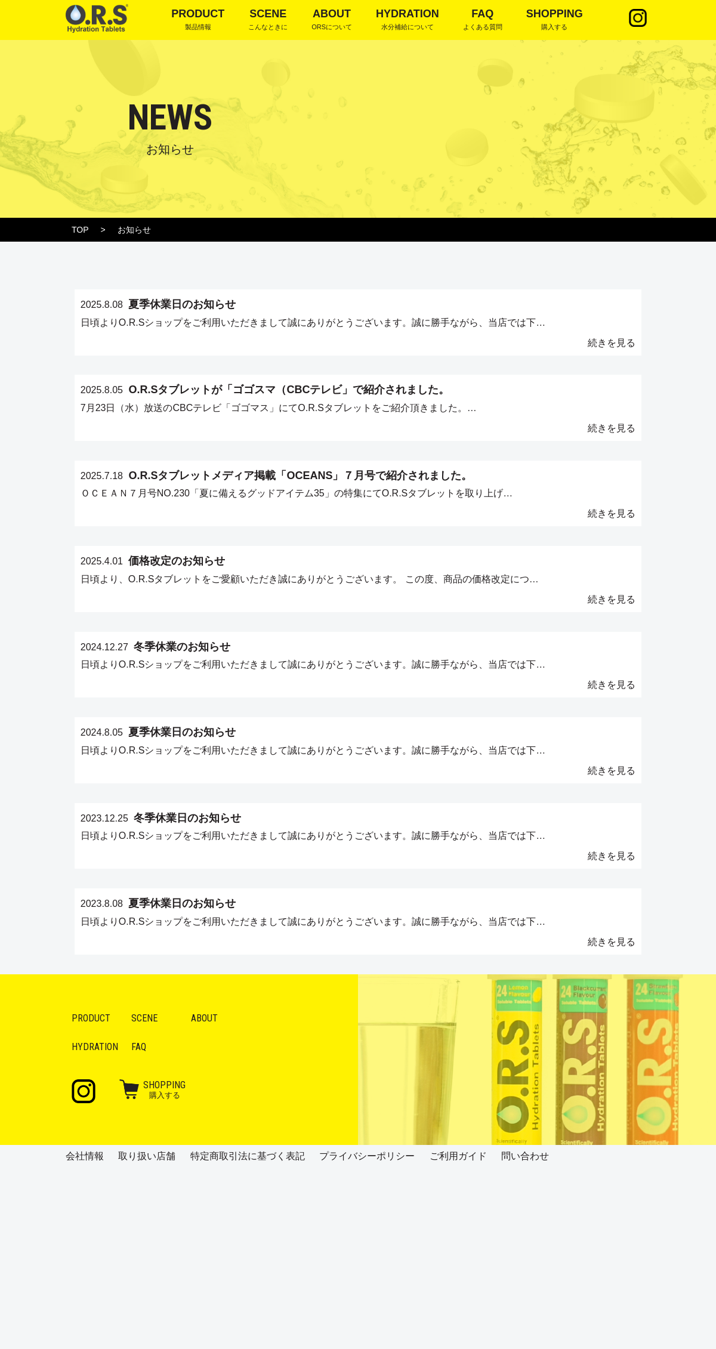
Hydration (95, 1228)
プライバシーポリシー (367, 1337)
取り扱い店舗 (146, 1337)
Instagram (635, 18)
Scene (144, 1199)
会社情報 (85, 1337)
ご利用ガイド (458, 1337)
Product (91, 1199)
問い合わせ (525, 1337)
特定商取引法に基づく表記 (247, 1337)
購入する (164, 1271)
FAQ (138, 1228)
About (204, 1199)
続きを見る (561, 359)
